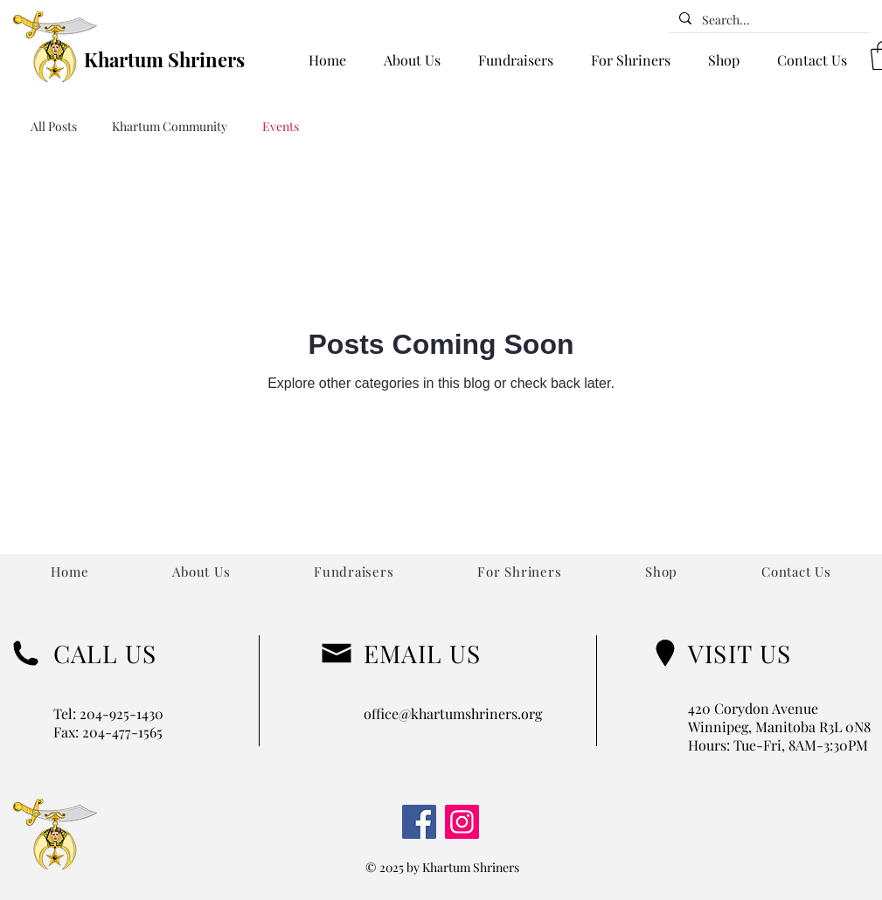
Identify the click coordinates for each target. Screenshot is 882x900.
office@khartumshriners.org (453, 713)
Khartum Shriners (164, 59)
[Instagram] (462, 822)
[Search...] (767, 20)
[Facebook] (419, 822)
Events (280, 126)
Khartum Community (169, 126)
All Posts (54, 126)
